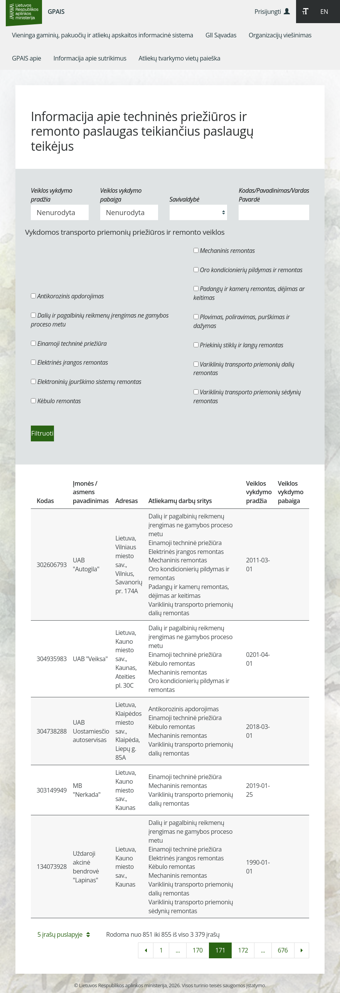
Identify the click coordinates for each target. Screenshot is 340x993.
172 (243, 950)
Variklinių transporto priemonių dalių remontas (244, 368)
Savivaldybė (184, 199)
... (177, 950)
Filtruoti (42, 433)
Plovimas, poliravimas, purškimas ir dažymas (242, 321)
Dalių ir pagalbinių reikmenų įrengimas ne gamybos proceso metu (99, 319)
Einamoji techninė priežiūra (69, 343)
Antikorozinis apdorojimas (67, 296)
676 (283, 950)
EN (324, 11)
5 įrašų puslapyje (63, 934)
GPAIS (56, 11)
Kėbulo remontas (56, 401)
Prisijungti (272, 11)
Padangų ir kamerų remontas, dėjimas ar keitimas (249, 293)
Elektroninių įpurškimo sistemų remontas (86, 381)
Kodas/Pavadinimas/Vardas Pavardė (274, 195)
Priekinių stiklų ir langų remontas (238, 345)
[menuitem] (102, 35)
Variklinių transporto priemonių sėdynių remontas (247, 396)
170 (198, 950)
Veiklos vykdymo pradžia (51, 195)
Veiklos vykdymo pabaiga (120, 195)
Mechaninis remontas (224, 250)
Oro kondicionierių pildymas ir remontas (248, 270)
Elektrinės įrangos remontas (69, 362)
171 (220, 950)
